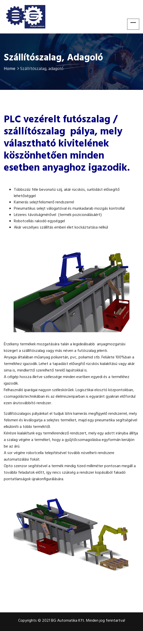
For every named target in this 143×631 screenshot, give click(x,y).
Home (12, 68)
